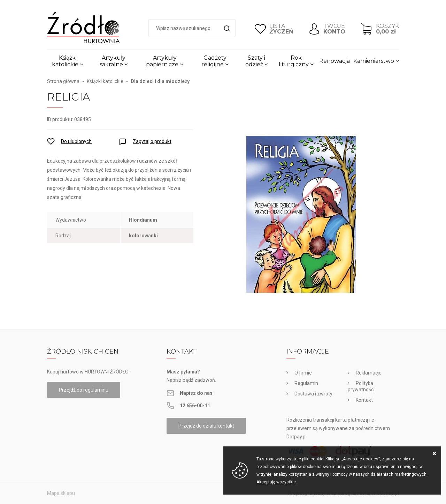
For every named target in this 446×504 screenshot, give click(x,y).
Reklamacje (369, 373)
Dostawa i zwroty (313, 393)
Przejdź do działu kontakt (206, 426)
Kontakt (364, 400)
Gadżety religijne (213, 61)
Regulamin (306, 383)
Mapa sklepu (61, 493)
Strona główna (63, 81)
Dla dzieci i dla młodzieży (160, 81)
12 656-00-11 (195, 405)
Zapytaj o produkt (152, 141)
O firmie (303, 373)
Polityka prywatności (361, 386)
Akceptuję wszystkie (276, 482)
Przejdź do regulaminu (83, 390)
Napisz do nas (196, 393)
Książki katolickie (65, 61)
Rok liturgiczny (294, 61)
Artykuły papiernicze (162, 61)
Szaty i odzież (255, 61)
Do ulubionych (76, 141)
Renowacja (334, 61)
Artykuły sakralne (113, 61)
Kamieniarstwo (373, 61)
